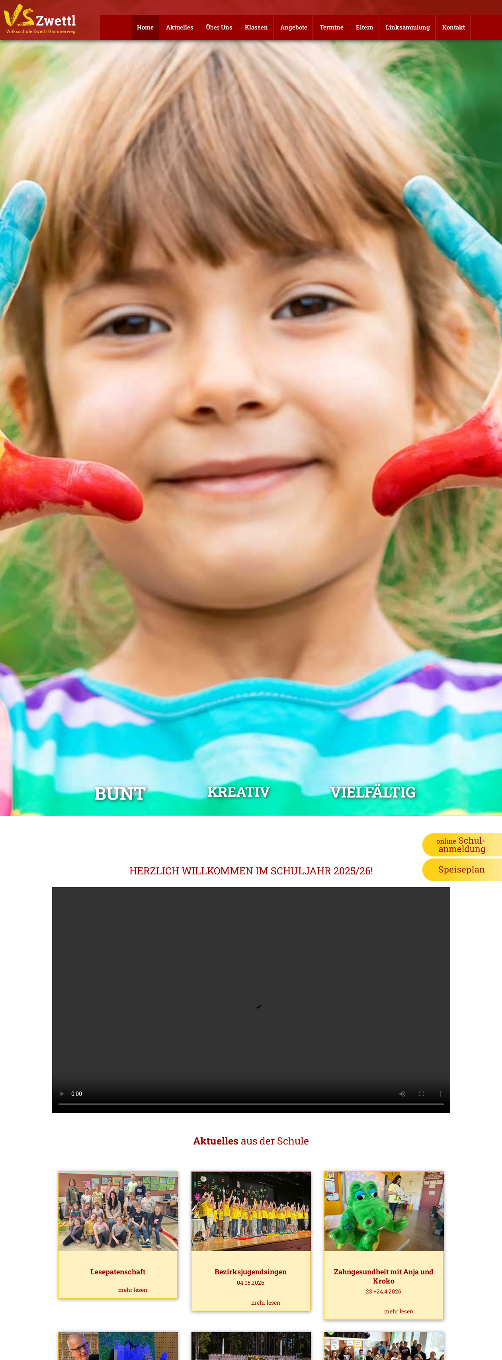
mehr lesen (132, 1289)
